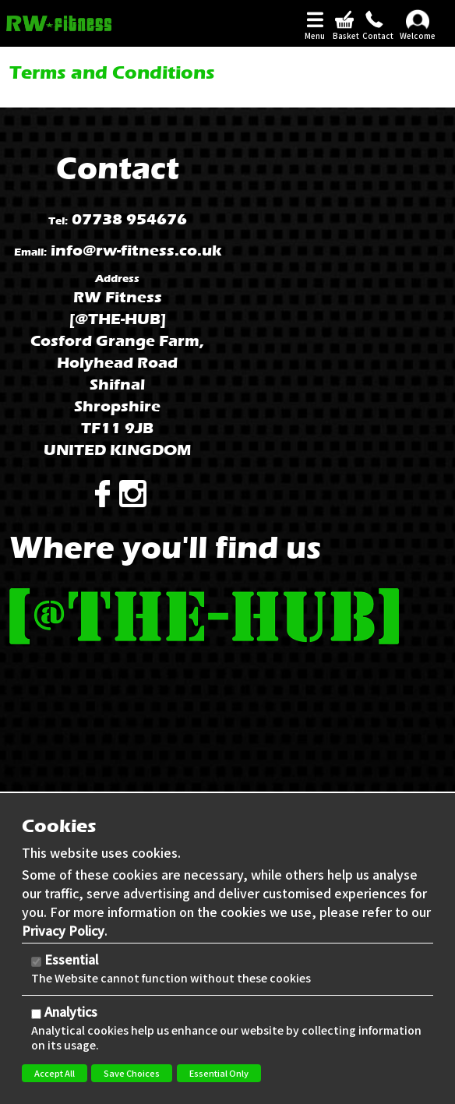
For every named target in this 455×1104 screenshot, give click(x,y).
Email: (30, 252)
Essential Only (219, 1073)
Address (117, 278)
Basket (344, 36)
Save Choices (132, 1073)
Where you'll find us (165, 547)
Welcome (418, 36)
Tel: (58, 221)
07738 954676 (129, 219)
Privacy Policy (63, 930)
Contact (374, 36)
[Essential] (36, 962)
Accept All (54, 1073)
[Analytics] (36, 1014)
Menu (315, 36)
